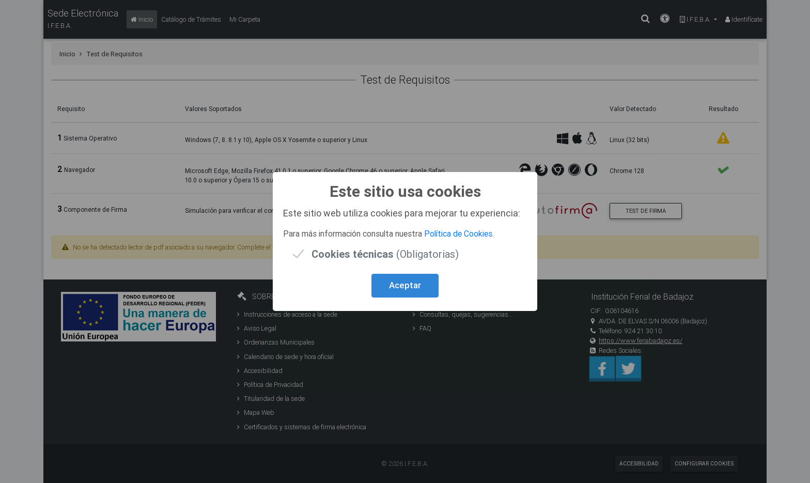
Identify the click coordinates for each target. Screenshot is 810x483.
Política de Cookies (458, 233)
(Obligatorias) (385, 253)
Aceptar (405, 285)
